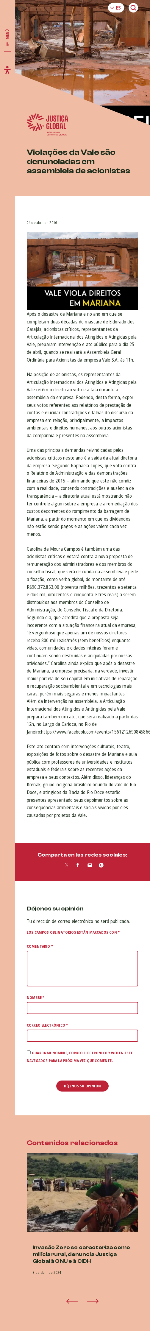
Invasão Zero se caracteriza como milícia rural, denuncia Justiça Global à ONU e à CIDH (81, 1254)
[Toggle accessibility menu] (7, 70)
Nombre (35, 997)
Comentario (40, 946)
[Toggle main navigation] (7, 38)
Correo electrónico (47, 1025)
